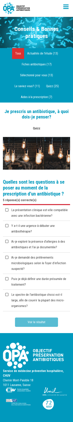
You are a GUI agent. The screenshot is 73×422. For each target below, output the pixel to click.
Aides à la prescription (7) (36, 97)
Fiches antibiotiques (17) (37, 64)
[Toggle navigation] (66, 8)
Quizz (36, 128)
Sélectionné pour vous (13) (36, 75)
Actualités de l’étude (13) (42, 53)
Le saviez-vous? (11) (27, 86)
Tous (18, 53)
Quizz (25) (52, 86)
